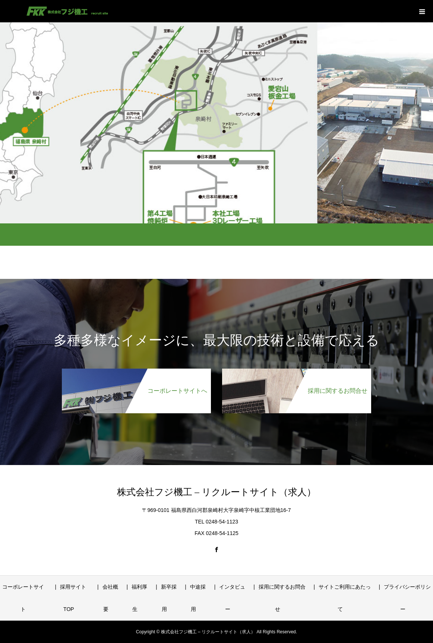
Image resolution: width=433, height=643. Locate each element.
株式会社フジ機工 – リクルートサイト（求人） (216, 492)
